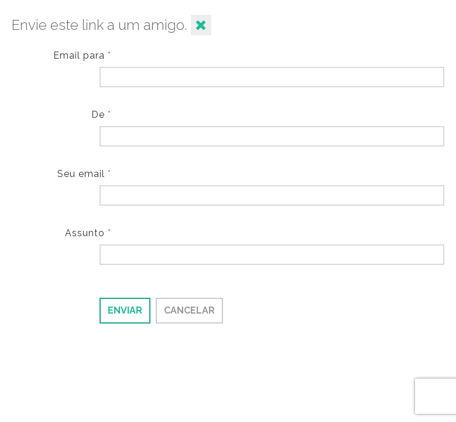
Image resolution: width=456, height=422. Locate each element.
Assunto (88, 233)
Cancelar (189, 310)
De (101, 114)
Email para (82, 55)
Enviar (125, 310)
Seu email (84, 173)
